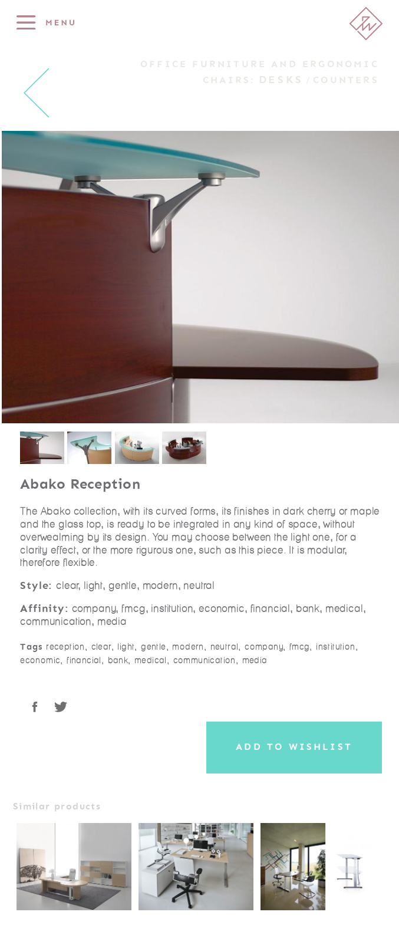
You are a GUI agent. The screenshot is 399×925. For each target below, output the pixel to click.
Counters (346, 80)
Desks (281, 79)
